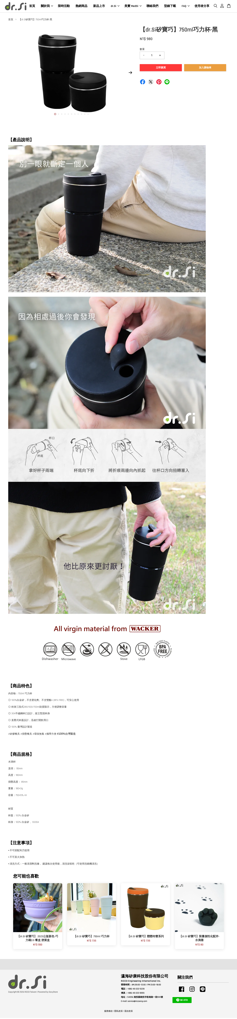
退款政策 (128, 1012)
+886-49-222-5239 (136, 990)
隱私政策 (118, 1012)
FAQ (186, 6)
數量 (142, 50)
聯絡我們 (152, 6)
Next (130, 73)
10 (85, 115)
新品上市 (99, 6)
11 (88, 115)
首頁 (32, 6)
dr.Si (115, 6)
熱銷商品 (81, 6)
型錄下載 (170, 6)
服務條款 (108, 1012)
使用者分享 (202, 6)
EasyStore (53, 993)
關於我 (47, 6)
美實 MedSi (133, 6)
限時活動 (64, 6)
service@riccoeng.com (137, 1002)
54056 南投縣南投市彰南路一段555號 (145, 998)
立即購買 (161, 68)
